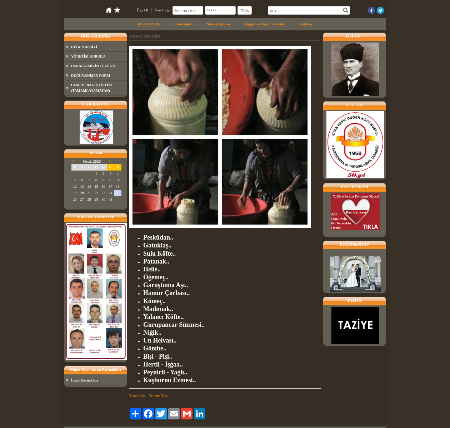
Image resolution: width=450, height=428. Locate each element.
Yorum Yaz (158, 395)
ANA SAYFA (149, 24)
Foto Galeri (182, 24)
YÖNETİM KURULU (88, 56)
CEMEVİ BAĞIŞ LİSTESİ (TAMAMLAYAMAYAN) (91, 88)
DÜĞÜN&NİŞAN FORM (90, 76)
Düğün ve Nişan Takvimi (264, 24)
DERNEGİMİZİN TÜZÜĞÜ (93, 66)
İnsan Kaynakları (84, 380)
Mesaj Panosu (218, 24)
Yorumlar (137, 395)
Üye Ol (142, 10)
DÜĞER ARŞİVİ (84, 47)
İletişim (305, 24)
